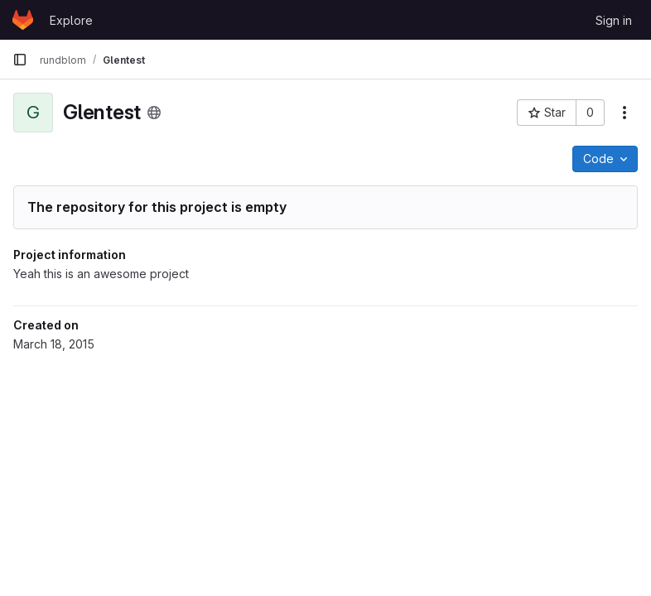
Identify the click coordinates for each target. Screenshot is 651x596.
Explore (71, 20)
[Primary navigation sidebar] (20, 59)
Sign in (614, 20)
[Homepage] (22, 20)
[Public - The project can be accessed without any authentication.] (154, 112)
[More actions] (624, 112)
